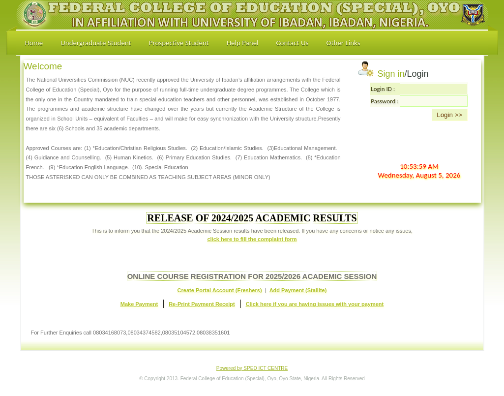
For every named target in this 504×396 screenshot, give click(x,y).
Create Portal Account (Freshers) (220, 290)
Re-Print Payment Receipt (202, 304)
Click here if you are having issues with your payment (315, 304)
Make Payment (139, 304)
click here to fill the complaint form (251, 239)
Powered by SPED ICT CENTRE (252, 368)
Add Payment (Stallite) (298, 290)
